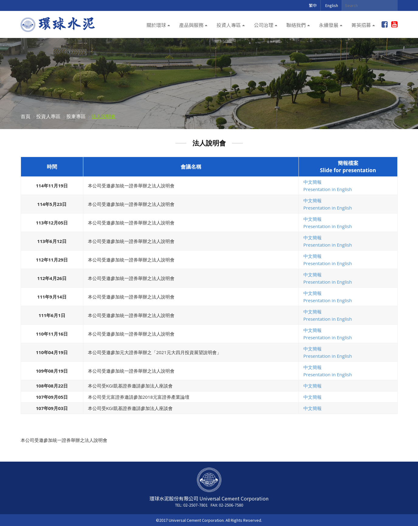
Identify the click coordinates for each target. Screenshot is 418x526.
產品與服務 (191, 25)
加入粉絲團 (385, 24)
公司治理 (263, 25)
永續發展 (328, 25)
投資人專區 (228, 25)
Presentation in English (327, 189)
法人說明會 (104, 116)
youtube (394, 24)
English (331, 5)
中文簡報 (312, 182)
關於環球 (156, 25)
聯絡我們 (296, 25)
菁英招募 (361, 25)
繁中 (313, 5)
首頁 (25, 116)
